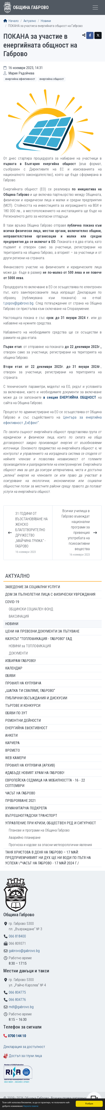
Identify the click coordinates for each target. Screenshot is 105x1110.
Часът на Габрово (20, 793)
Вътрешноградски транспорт (31, 815)
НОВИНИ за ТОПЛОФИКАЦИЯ (30, 646)
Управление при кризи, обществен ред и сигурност (50, 823)
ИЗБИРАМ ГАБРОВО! (20, 661)
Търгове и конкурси (22, 705)
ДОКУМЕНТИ (18, 653)
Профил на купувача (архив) (30, 765)
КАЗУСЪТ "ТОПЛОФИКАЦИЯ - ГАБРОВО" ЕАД (38, 639)
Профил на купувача (23, 683)
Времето (12, 750)
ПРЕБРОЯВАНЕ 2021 (20, 800)
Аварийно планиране (25, 837)
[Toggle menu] (95, 7)
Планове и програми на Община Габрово (39, 830)
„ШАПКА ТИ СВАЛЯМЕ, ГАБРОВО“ (30, 690)
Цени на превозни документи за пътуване (42, 631)
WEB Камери (15, 758)
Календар (13, 668)
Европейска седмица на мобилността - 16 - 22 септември (45, 783)
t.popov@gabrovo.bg (18, 303)
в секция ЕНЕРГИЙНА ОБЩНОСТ (69, 397)
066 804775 (17, 992)
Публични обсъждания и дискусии (36, 698)
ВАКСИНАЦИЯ (19, 616)
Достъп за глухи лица (25, 1056)
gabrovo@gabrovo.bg (24, 951)
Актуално (29, 21)
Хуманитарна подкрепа (26, 808)
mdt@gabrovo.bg (21, 1007)
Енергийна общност (51, 79)
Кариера (12, 743)
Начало (11, 21)
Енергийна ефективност (20, 79)
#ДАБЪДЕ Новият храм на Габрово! (34, 773)
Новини (46, 21)
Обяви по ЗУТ (16, 713)
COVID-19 (12, 602)
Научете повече (30, 1106)
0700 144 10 (17, 1036)
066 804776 (17, 999)
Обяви (10, 676)
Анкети (11, 735)
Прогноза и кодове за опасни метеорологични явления (50, 845)
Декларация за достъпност (24, 1047)
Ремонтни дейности (23, 720)
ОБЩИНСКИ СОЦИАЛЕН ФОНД (31, 609)
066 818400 (17, 936)
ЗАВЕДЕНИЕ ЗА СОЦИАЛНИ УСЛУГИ (32, 587)
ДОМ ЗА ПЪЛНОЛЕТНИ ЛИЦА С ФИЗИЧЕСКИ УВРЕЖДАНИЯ (50, 594)
